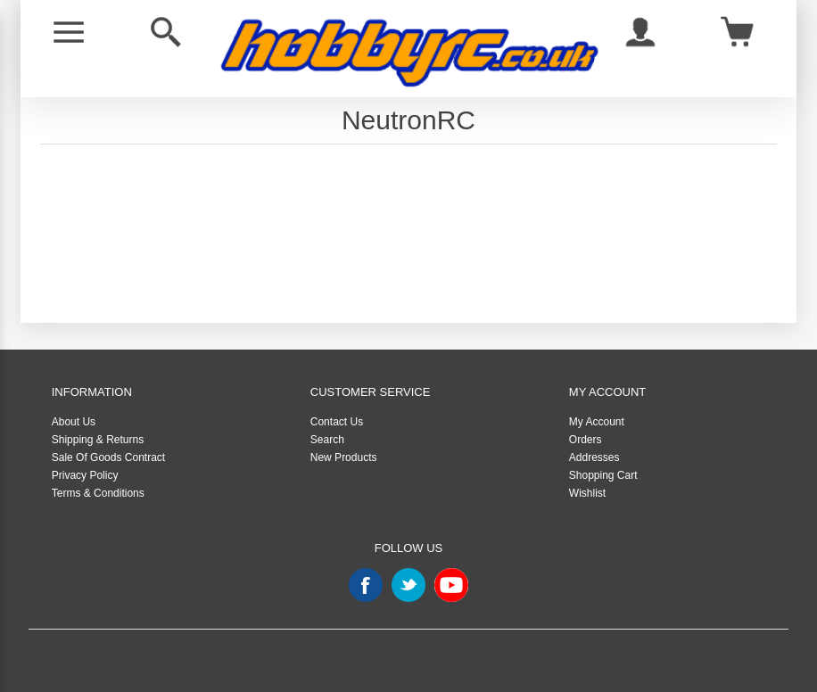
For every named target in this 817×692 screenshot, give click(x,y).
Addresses (594, 457)
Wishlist (587, 493)
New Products (343, 457)
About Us (73, 422)
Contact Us (336, 422)
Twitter (408, 585)
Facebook (366, 585)
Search (327, 439)
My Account (596, 422)
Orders (585, 439)
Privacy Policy (85, 475)
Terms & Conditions (98, 493)
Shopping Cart (603, 475)
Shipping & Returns (98, 439)
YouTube (451, 585)
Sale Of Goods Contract (108, 457)
